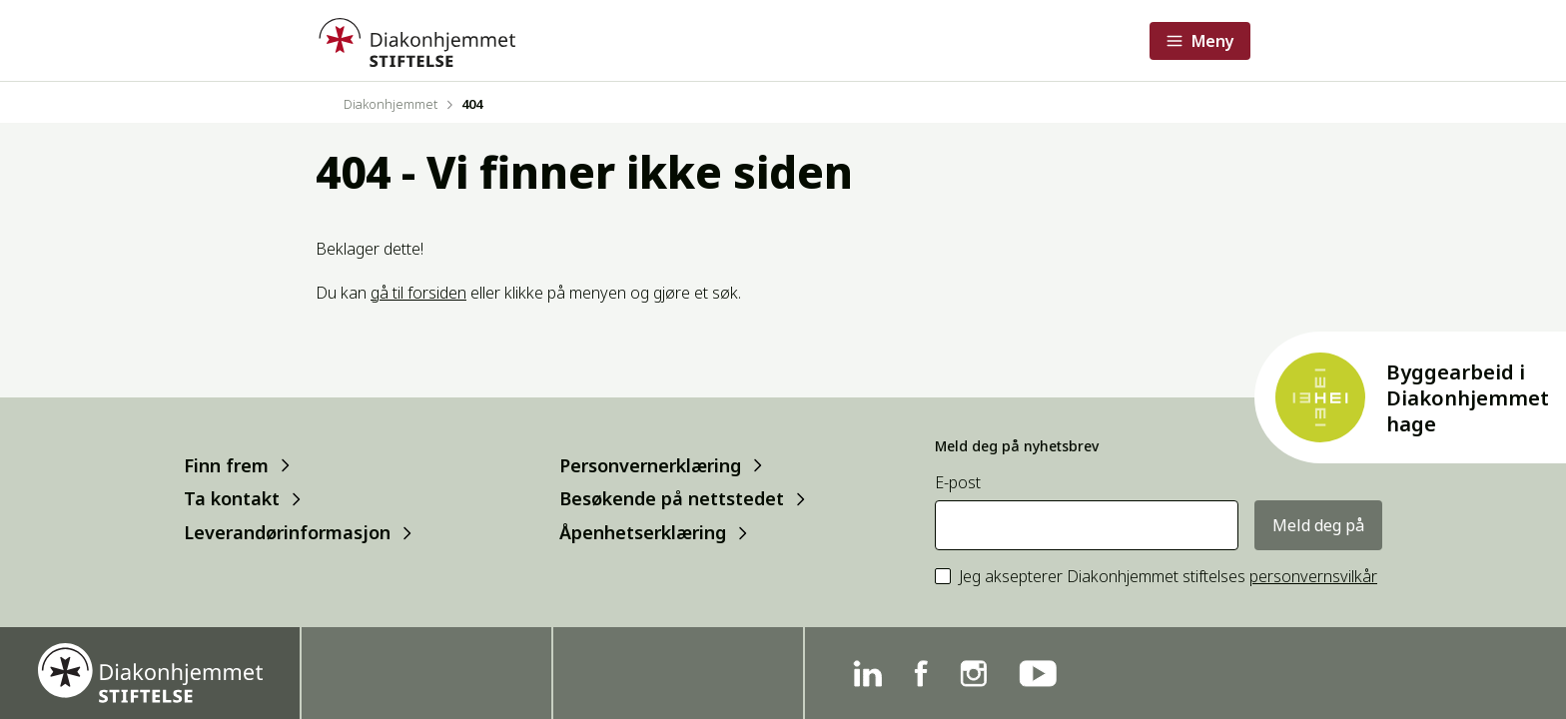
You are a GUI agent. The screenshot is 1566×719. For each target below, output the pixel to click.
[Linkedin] (867, 673)
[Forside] (415, 40)
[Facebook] (921, 673)
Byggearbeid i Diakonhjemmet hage (1467, 398)
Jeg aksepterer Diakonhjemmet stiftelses (1168, 576)
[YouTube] (1038, 673)
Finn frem (226, 464)
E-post (958, 482)
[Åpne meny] (1200, 41)
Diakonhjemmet (390, 104)
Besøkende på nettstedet (671, 498)
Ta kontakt (232, 498)
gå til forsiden (418, 293)
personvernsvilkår (1313, 576)
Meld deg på (1318, 525)
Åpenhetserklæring (642, 532)
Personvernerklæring (650, 464)
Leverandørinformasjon (287, 532)
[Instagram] (973, 673)
